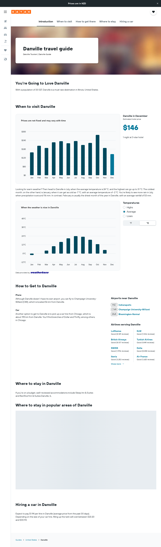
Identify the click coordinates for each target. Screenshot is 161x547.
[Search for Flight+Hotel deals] (5, 41)
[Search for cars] (5, 34)
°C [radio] (148, 223)
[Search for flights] (5, 21)
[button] (157, 3)
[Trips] (5, 50)
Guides (19, 540)
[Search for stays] (5, 28)
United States (31, 540)
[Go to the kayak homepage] (21, 12)
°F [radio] (131, 223)
